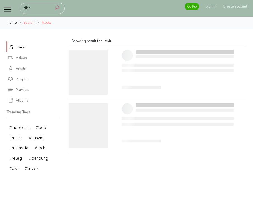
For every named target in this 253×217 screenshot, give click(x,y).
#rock (40, 148)
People (17, 79)
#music (15, 138)
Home (11, 22)
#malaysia (18, 148)
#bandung (38, 158)
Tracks (17, 47)
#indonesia (19, 127)
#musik (31, 168)
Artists (17, 68)
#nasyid (36, 138)
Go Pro (192, 6)
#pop (41, 127)
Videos (17, 58)
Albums (18, 100)
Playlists (18, 90)
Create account (235, 6)
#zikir (14, 168)
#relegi (16, 158)
